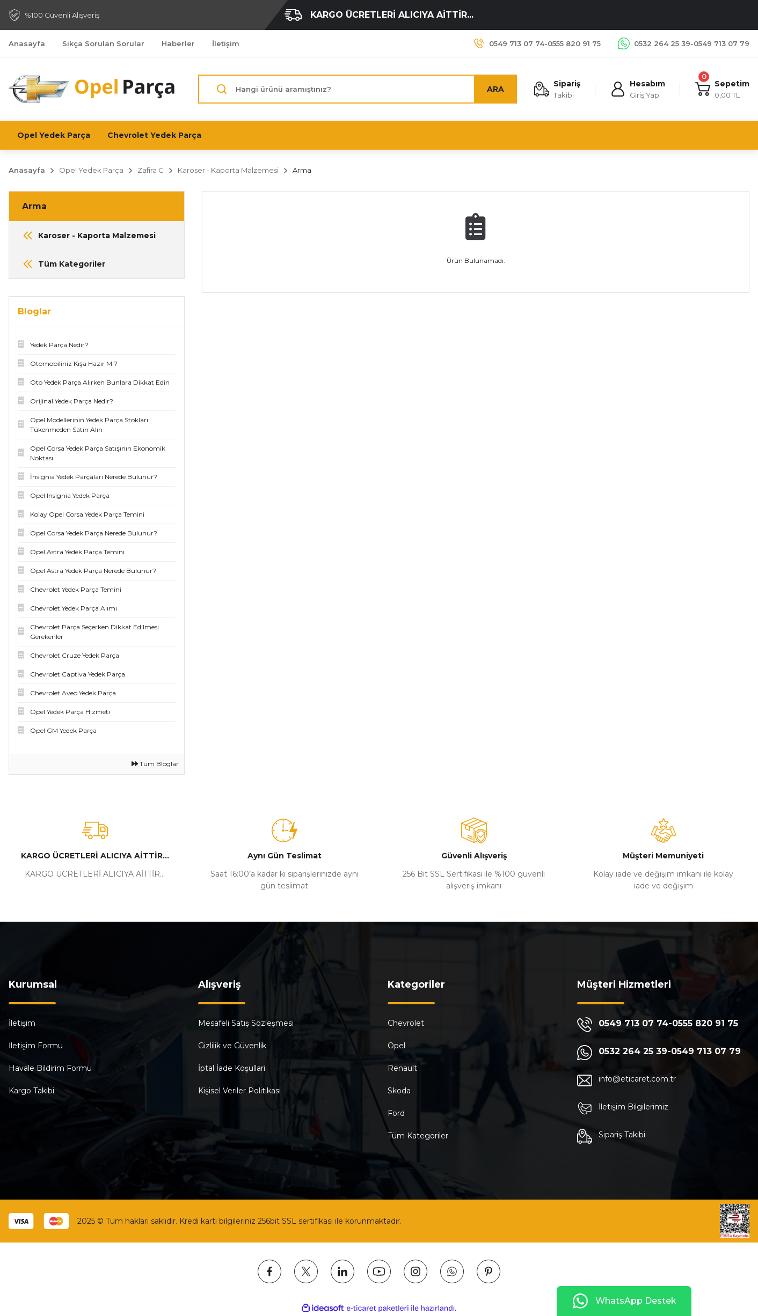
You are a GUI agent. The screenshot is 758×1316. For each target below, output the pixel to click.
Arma (302, 170)
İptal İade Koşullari (231, 1068)
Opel (396, 1045)
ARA (495, 89)
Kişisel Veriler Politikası (239, 1091)
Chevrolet (406, 1023)
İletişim (22, 1023)
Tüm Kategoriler (418, 1136)
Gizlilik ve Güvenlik (232, 1045)
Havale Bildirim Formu (50, 1068)
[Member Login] (637, 89)
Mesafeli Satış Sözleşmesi (246, 1023)
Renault (402, 1068)
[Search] (357, 89)
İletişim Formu (36, 1045)
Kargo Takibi (31, 1091)
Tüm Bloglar (155, 764)
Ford (396, 1113)
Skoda (399, 1091)
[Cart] (722, 89)
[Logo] (92, 89)
